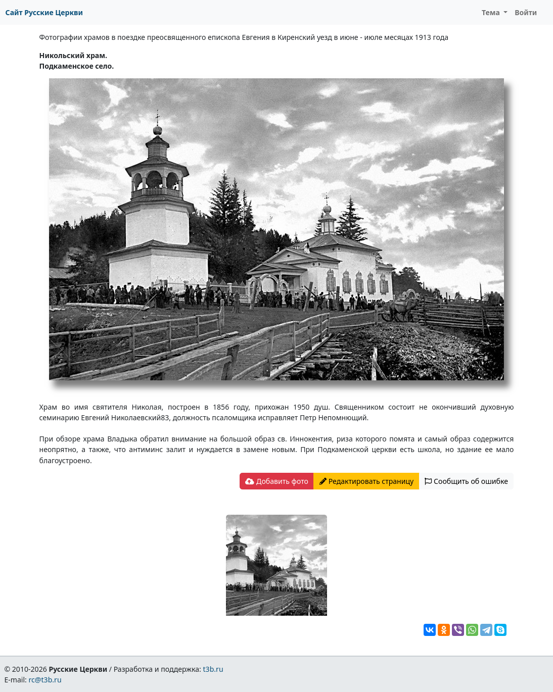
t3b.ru (213, 669)
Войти (526, 12)
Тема (492, 12)
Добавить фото (276, 481)
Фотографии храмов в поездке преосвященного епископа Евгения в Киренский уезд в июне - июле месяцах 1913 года (244, 37)
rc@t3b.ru (45, 679)
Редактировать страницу (366, 481)
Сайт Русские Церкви (44, 12)
